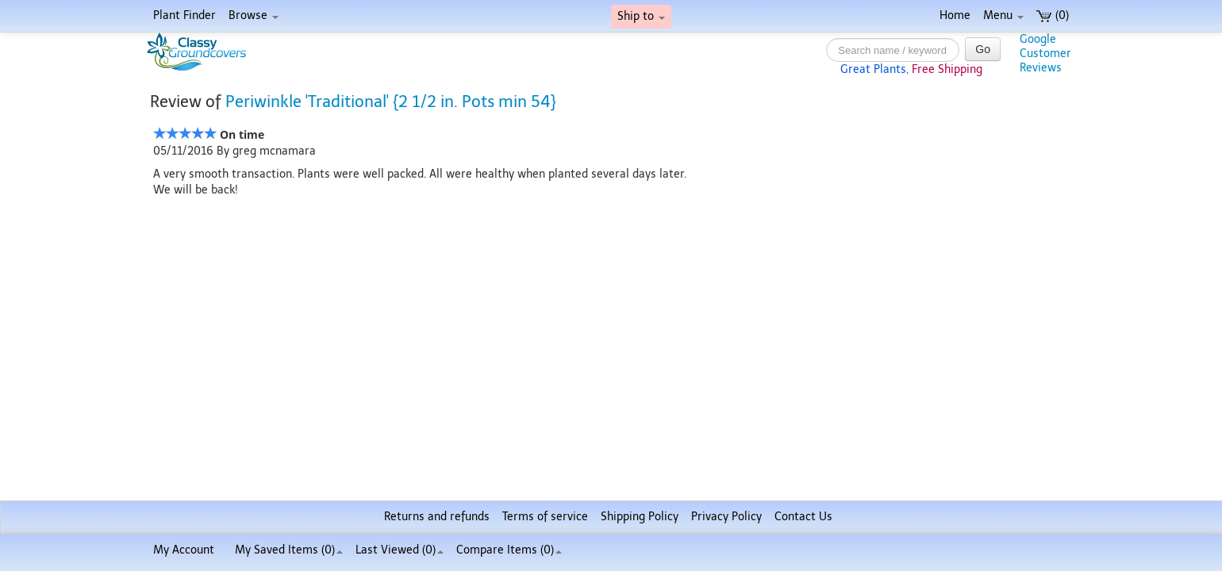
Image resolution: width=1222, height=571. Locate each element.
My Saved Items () (289, 550)
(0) (1052, 15)
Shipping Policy (639, 516)
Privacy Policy (726, 516)
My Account (183, 550)
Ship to (641, 16)
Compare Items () (509, 550)
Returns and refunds (437, 516)
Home (955, 15)
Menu (1003, 15)
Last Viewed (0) (399, 550)
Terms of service (545, 516)
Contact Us (803, 516)
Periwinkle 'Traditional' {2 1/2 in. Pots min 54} (390, 101)
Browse (254, 15)
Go (982, 49)
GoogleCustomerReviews (1045, 54)
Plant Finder (184, 15)
